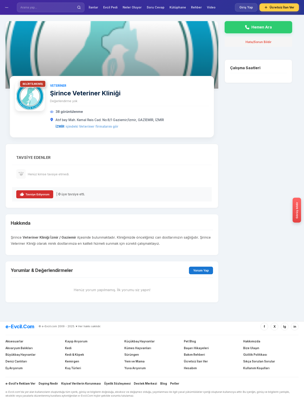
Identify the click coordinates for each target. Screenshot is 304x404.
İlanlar (93, 7)
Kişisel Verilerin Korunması (81, 383)
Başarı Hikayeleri (196, 348)
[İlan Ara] (47, 7)
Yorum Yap (201, 270)
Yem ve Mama (134, 361)
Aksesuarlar (14, 341)
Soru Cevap (155, 7)
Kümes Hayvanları (137, 348)
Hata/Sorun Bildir (258, 42)
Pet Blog (190, 341)
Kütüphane (178, 7)
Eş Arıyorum (14, 368)
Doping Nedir (48, 383)
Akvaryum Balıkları (19, 348)
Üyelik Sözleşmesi (117, 383)
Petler (174, 383)
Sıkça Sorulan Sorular (259, 361)
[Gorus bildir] (297, 210)
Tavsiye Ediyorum (34, 194)
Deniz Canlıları (16, 361)
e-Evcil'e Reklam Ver (20, 383)
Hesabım (190, 368)
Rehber (196, 7)
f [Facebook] (264, 326)
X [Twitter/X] (274, 326)
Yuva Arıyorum (135, 368)
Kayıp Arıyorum (76, 341)
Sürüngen (131, 354)
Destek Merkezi (145, 383)
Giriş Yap (246, 7)
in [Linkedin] (294, 326)
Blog (163, 383)
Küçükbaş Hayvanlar (139, 341)
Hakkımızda (251, 341)
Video (211, 7)
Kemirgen (72, 361)
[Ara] (79, 7)
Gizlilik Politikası (255, 354)
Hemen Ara (258, 27)
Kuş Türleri (73, 368)
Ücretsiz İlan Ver (279, 7)
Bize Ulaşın (251, 348)
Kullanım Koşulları (256, 368)
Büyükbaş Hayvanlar (20, 354)
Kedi (68, 348)
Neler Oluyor (132, 7)
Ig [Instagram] (284, 326)
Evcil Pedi (110, 7)
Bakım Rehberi (194, 354)
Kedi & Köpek (74, 354)
